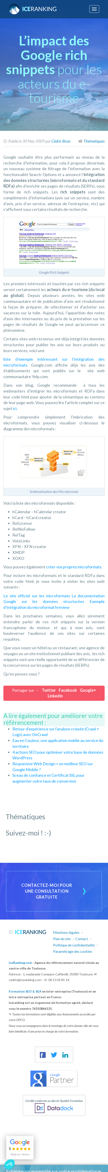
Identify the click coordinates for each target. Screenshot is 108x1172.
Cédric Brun (60, 141)
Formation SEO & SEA (25, 991)
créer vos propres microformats (73, 566)
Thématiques (94, 141)
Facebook (68, 690)
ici (14, 408)
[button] (9, 1164)
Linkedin (55, 695)
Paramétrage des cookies (72, 951)
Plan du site (62, 939)
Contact (81, 939)
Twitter (49, 690)
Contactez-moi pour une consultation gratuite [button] (46, 891)
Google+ (88, 690)
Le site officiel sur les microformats (37, 595)
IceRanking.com (20, 963)
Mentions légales (66, 932)
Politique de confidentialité (74, 945)
